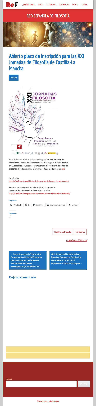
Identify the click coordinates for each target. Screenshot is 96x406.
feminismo (80, 232)
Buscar (9, 379)
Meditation (54, 401)
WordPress (42, 401)
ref (86, 240)
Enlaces (75, 4)
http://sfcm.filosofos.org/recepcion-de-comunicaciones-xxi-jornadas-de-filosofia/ (39, 193)
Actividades (51, 4)
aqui (63, 169)
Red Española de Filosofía (48, 16)
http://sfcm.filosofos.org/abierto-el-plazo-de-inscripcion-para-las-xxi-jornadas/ (39, 181)
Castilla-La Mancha (62, 232)
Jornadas (14, 77)
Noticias (41, 4)
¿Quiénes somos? (29, 4)
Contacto (86, 4)
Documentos (64, 4)
